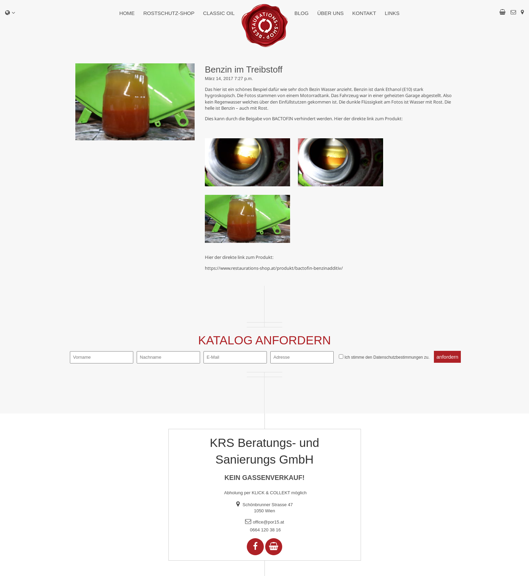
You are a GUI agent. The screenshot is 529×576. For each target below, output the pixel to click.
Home (127, 13)
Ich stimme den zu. (387, 357)
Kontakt (364, 13)
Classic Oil (219, 13)
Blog (301, 13)
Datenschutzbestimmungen (398, 357)
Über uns (330, 13)
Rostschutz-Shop (168, 13)
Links (392, 13)
